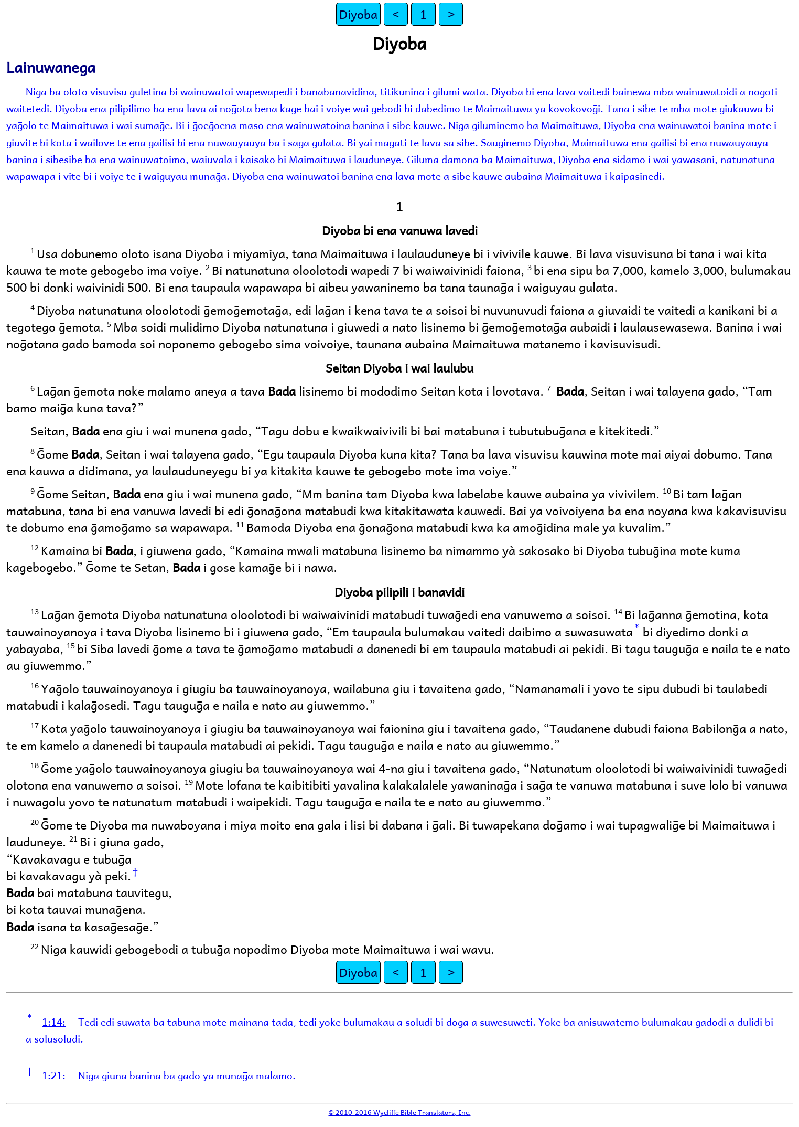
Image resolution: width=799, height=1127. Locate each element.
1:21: (54, 1075)
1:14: (54, 1021)
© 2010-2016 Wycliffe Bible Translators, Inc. (400, 1112)
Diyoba (358, 14)
